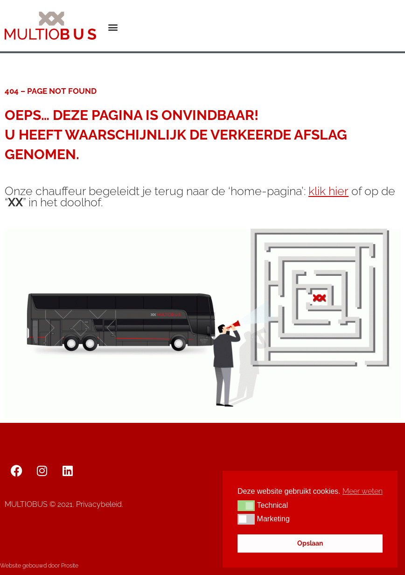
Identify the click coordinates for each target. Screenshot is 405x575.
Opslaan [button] (310, 543)
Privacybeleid (99, 504)
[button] (113, 27)
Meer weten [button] (362, 491)
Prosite (69, 565)
